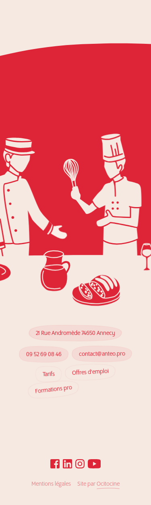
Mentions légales (51, 484)
